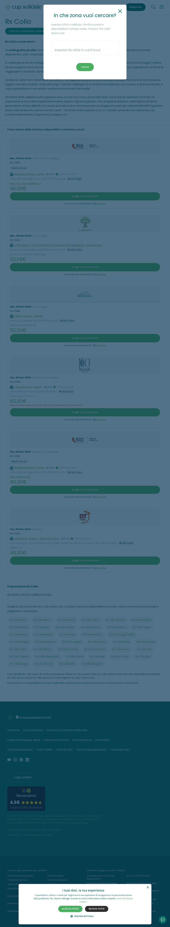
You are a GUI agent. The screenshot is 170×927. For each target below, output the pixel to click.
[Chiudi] (120, 11)
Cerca (85, 67)
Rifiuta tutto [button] (97, 908)
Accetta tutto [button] (70, 908)
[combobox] (85, 47)
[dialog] (85, 904)
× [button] (147, 887)
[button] (83, 916)
